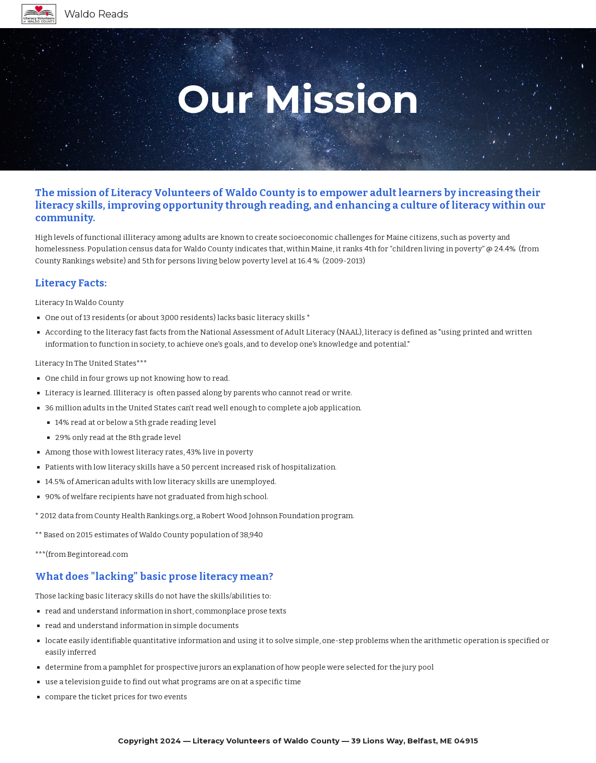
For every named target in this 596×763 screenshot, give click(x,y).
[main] (298, 99)
